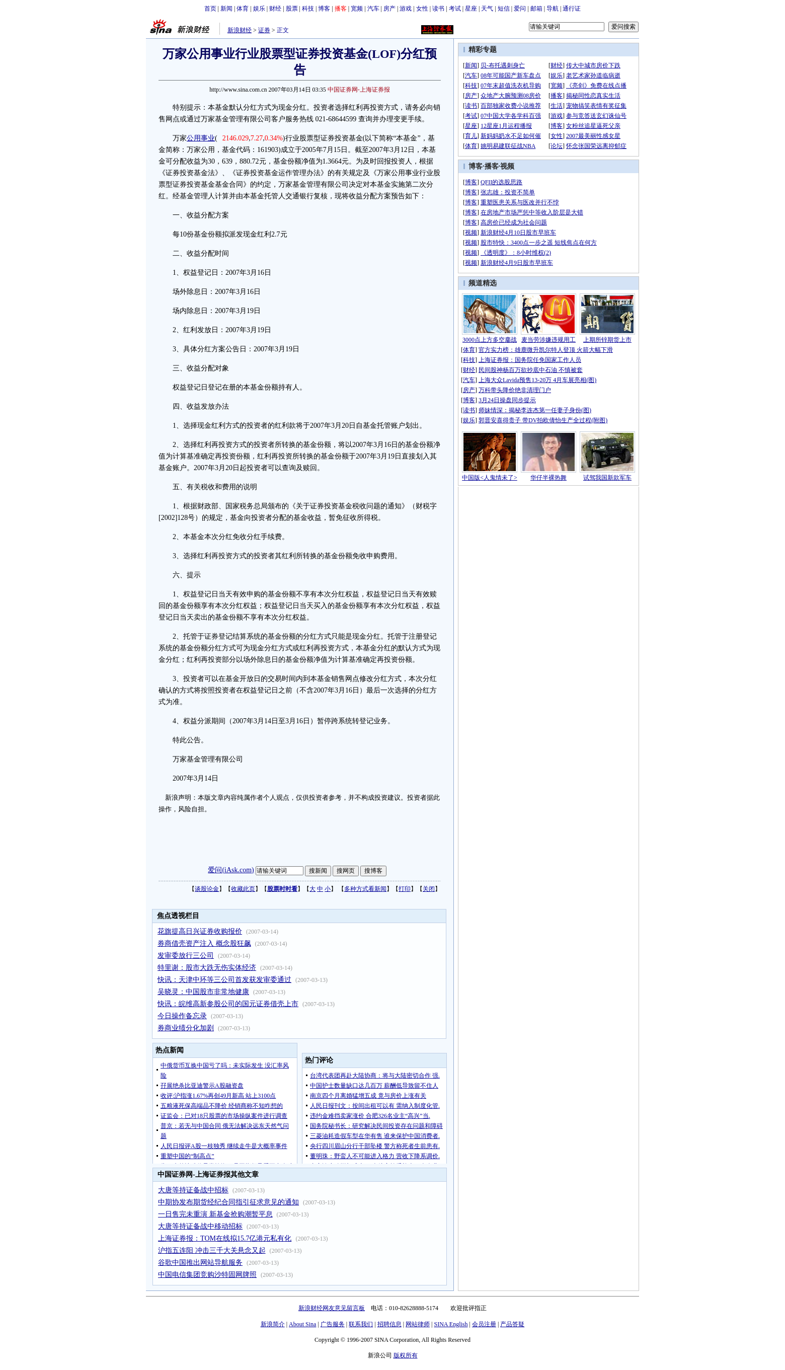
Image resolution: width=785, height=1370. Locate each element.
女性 (422, 8)
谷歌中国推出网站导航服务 (200, 1262)
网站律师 (418, 1324)
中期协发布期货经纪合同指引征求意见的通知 (228, 1202)
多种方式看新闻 (365, 888)
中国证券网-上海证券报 (359, 89)
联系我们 (361, 1324)
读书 (438, 8)
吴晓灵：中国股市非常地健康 (203, 992)
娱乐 (259, 8)
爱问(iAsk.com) (231, 870)
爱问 (520, 8)
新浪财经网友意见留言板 (331, 1308)
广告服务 (333, 1324)
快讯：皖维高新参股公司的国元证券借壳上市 (228, 1004)
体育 (243, 8)
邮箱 (536, 8)
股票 (292, 8)
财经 (275, 8)
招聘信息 (389, 1324)
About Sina (302, 1324)
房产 (389, 8)
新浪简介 (273, 1324)
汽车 (373, 8)
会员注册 (484, 1324)
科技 (308, 8)
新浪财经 (239, 30)
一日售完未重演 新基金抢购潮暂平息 (215, 1214)
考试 (455, 8)
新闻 (226, 8)
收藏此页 (243, 888)
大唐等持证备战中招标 (193, 1190)
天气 (487, 8)
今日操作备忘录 (182, 1016)
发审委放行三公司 (186, 955)
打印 (405, 888)
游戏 (406, 8)
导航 (552, 8)
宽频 (357, 8)
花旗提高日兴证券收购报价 (200, 931)
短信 (504, 8)
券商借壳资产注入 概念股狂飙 (204, 943)
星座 (471, 8)
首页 (210, 8)
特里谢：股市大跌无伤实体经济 (207, 967)
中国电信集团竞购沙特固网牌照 (207, 1274)
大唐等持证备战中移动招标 (200, 1226)
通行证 (572, 8)
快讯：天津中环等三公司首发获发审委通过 (224, 979)
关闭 (429, 888)
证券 (264, 30)
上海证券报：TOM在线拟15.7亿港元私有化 (224, 1238)
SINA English (450, 1324)
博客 (324, 8)
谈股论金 (207, 888)
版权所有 (406, 1355)
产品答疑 (512, 1324)
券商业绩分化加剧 (186, 1028)
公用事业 (201, 138)
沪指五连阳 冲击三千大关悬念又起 (212, 1250)
